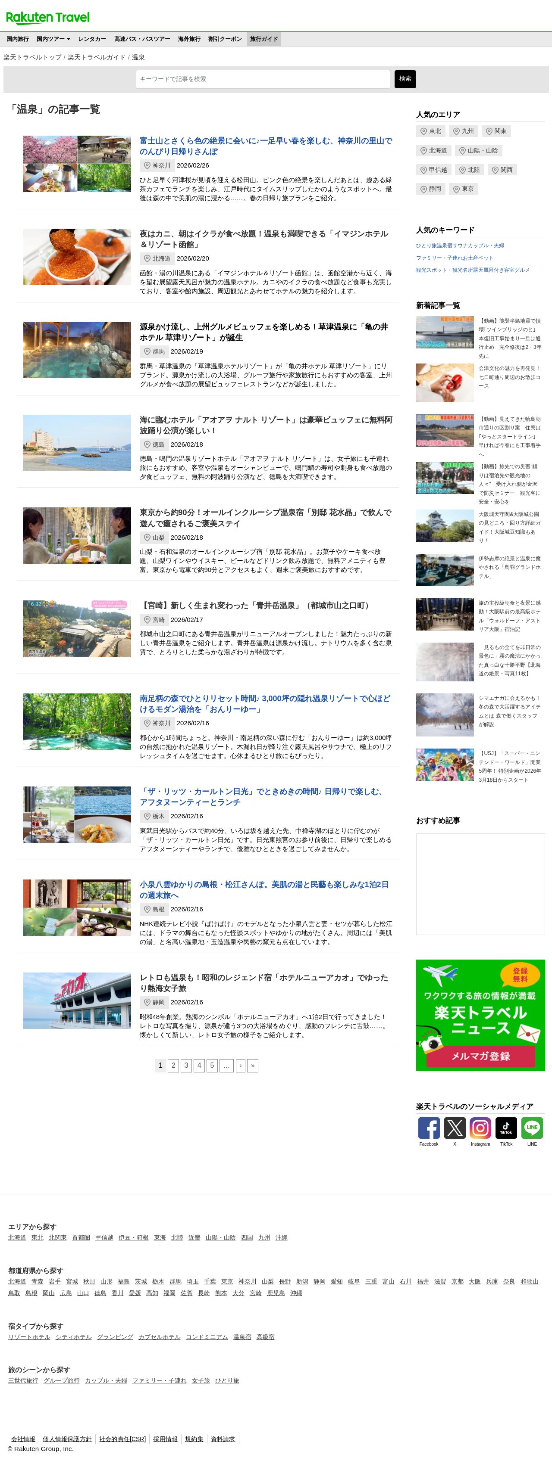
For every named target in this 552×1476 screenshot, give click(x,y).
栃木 (159, 816)
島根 (159, 909)
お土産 (470, 258)
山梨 (159, 537)
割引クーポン (225, 39)
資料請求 (223, 1439)
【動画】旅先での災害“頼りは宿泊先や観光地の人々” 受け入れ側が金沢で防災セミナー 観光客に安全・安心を (510, 484)
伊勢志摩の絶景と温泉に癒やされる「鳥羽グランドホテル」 (510, 567)
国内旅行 (17, 39)
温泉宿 (444, 245)
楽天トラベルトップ (32, 57)
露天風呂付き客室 (493, 270)
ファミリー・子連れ (439, 258)
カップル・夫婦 (486, 245)
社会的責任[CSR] (122, 1439)
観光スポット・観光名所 (444, 270)
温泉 (138, 57)
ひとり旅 (426, 245)
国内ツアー (51, 39)
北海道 (162, 258)
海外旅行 (189, 39)
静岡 (159, 1002)
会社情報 (23, 1439)
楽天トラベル (47, 18)
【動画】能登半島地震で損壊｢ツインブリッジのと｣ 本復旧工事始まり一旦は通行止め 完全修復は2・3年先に (510, 338)
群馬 (159, 351)
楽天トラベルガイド (97, 57)
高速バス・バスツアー (142, 39)
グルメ (522, 270)
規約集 (194, 1439)
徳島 (159, 444)
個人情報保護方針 (67, 1439)
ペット (486, 258)
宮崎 (159, 619)
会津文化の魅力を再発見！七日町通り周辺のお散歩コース (510, 377)
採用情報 (165, 1439)
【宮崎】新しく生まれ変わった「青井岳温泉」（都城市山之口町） (256, 605)
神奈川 (162, 165)
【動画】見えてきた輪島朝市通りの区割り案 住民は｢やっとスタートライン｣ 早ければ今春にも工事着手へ (510, 436)
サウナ (460, 245)
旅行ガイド (264, 39)
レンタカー (92, 39)
